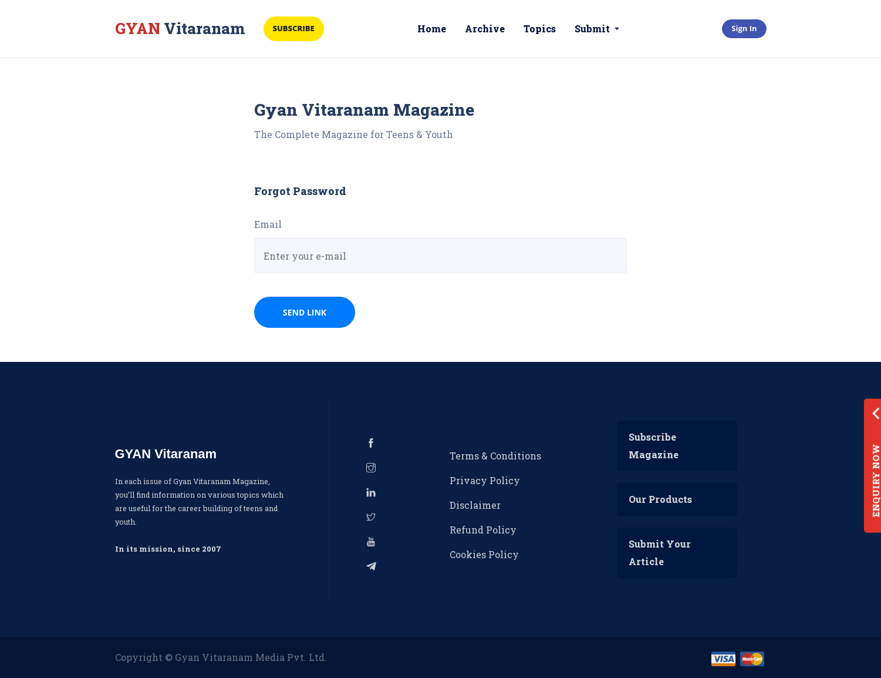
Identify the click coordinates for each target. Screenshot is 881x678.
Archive (485, 28)
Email (268, 224)
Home (431, 28)
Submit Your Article (660, 553)
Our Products (660, 499)
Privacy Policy (485, 480)
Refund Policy (483, 529)
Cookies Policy (484, 554)
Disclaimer (475, 505)
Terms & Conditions (495, 455)
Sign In (744, 28)
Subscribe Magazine (654, 446)
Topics (540, 28)
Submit (593, 28)
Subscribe (294, 28)
